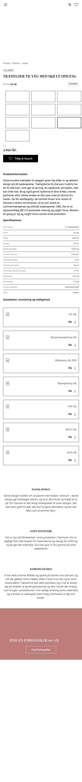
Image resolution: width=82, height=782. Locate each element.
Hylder (25, 63)
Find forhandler (41, 649)
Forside (6, 63)
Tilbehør (16, 63)
